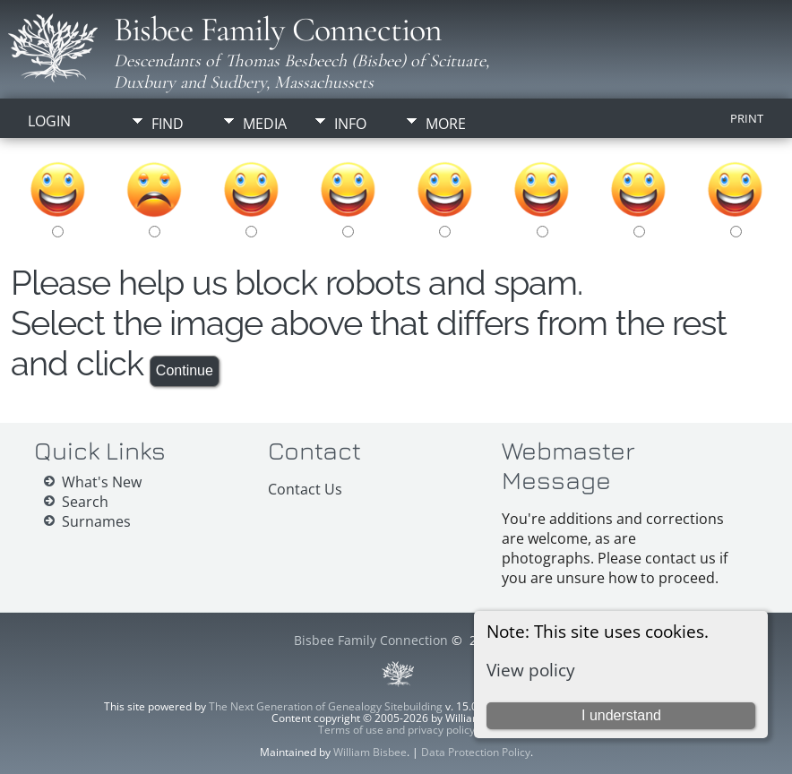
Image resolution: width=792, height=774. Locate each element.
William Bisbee (370, 752)
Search (85, 502)
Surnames (96, 521)
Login (49, 121)
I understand (621, 715)
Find (167, 123)
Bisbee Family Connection (278, 29)
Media (265, 123)
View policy (530, 669)
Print (746, 118)
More (446, 123)
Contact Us (305, 489)
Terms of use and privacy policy (396, 729)
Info (350, 123)
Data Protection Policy (475, 752)
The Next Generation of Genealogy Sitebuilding (326, 706)
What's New (102, 482)
